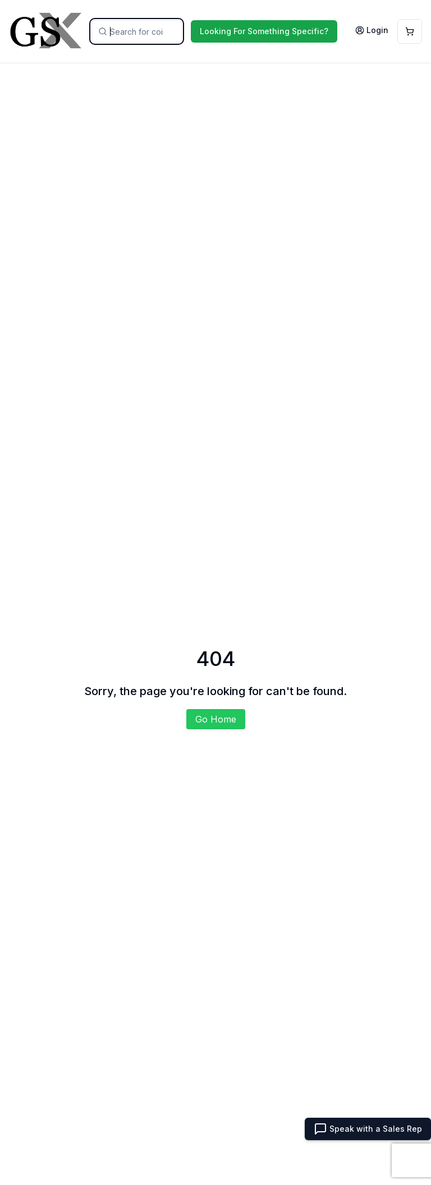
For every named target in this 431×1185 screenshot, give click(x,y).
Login (371, 30)
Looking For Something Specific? (264, 31)
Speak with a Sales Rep (368, 1129)
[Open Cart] (409, 31)
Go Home (215, 719)
